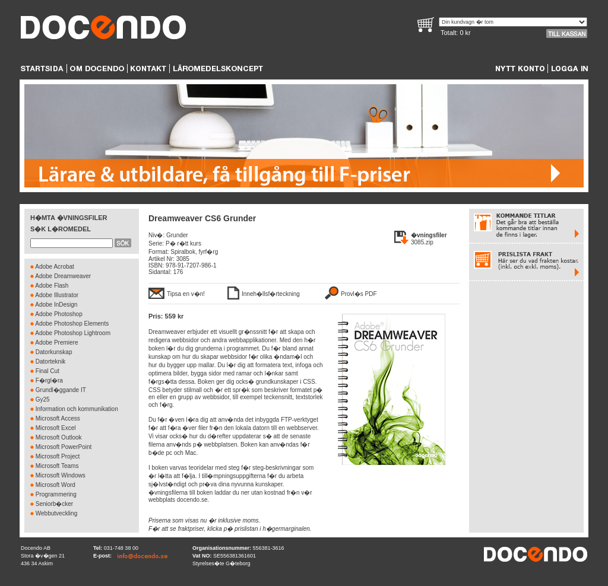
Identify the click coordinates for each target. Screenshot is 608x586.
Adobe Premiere (56, 342)
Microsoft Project (58, 456)
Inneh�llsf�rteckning (271, 294)
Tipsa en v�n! (186, 294)
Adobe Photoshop (59, 314)
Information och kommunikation (77, 409)
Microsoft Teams (57, 466)
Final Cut (47, 371)
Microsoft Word (55, 485)
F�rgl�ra (49, 380)
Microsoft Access (58, 418)
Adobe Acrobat (54, 266)
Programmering (56, 494)
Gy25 (43, 399)
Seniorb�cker (54, 504)
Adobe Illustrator (56, 295)
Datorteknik (51, 361)
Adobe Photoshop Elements (72, 323)
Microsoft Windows (61, 475)
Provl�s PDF (359, 294)
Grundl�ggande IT (61, 390)
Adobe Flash (51, 285)
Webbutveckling (56, 513)
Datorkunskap (54, 352)
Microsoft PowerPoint (63, 447)
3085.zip (422, 242)
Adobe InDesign (56, 304)
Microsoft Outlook (59, 437)
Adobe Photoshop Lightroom (72, 333)
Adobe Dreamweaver (63, 276)
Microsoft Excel (56, 428)
